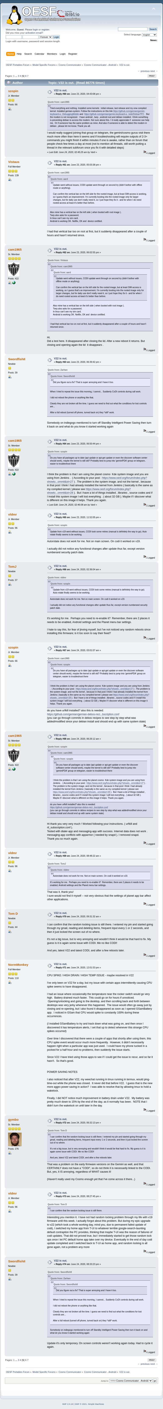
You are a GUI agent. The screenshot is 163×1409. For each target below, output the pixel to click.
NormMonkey (18, 964)
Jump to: (105, 1381)
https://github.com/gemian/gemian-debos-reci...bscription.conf (83, 714)
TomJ (12, 566)
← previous (144, 71)
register (45, 29)
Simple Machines (96, 1404)
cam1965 (14, 249)
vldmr (12, 514)
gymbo (13, 1119)
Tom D (13, 913)
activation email (33, 32)
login (35, 29)
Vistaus (13, 162)
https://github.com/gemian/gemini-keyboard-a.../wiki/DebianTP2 (114, 114)
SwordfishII (16, 359)
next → (154, 71)
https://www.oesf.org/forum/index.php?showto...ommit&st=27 (104, 689)
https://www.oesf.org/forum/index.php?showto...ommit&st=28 (81, 792)
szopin (13, 91)
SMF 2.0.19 (67, 1404)
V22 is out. (60, 90)
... (16, 76)
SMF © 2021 (81, 1404)
